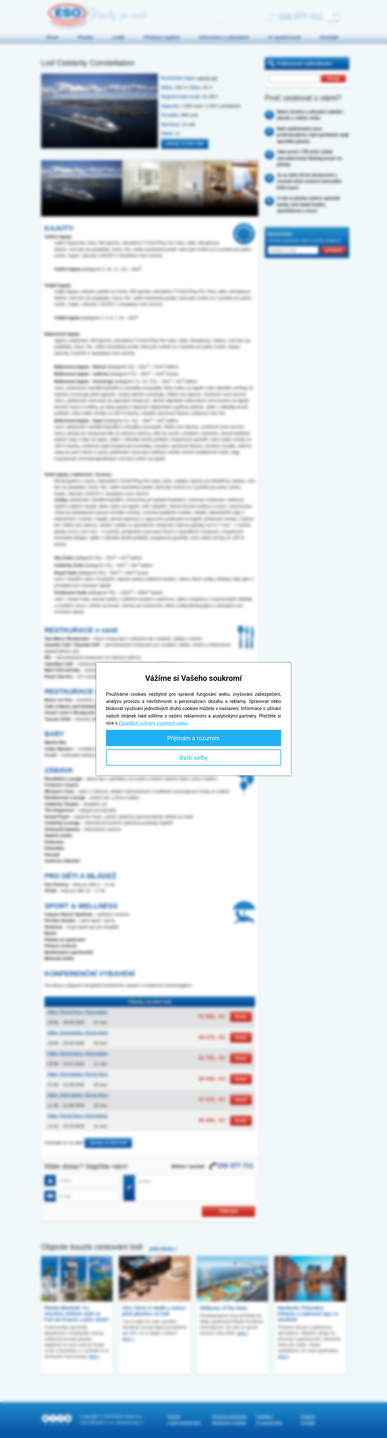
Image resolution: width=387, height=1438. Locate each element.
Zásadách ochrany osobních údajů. (154, 723)
